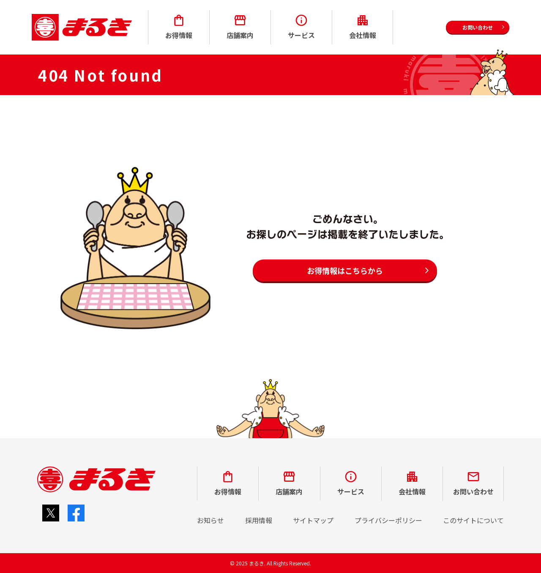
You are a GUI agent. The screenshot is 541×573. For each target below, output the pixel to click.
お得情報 (178, 27)
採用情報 (258, 520)
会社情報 (362, 27)
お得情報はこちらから (345, 270)
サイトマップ (313, 520)
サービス (301, 27)
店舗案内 (240, 27)
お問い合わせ (473, 483)
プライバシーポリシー (388, 520)
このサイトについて (473, 520)
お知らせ (210, 520)
